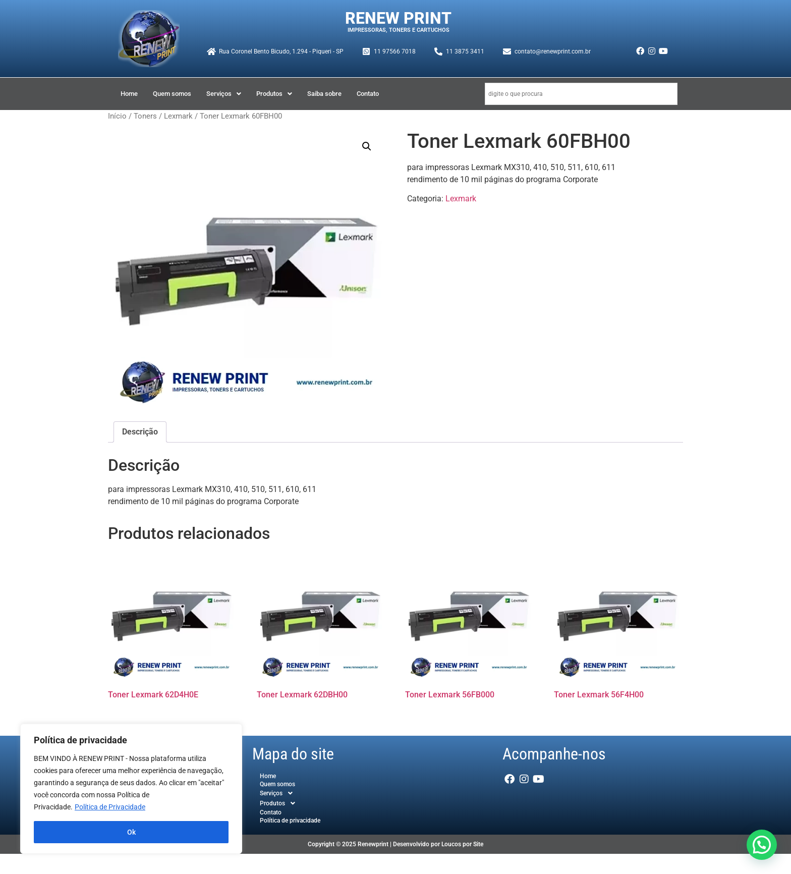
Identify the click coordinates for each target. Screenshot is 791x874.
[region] (131, 789)
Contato (368, 93)
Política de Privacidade (110, 807)
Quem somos (172, 93)
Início (117, 116)
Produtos (274, 93)
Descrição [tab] (140, 431)
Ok (131, 832)
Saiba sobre (324, 93)
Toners (145, 116)
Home (129, 93)
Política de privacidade (290, 820)
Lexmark (178, 116)
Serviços (223, 93)
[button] (224, 93)
